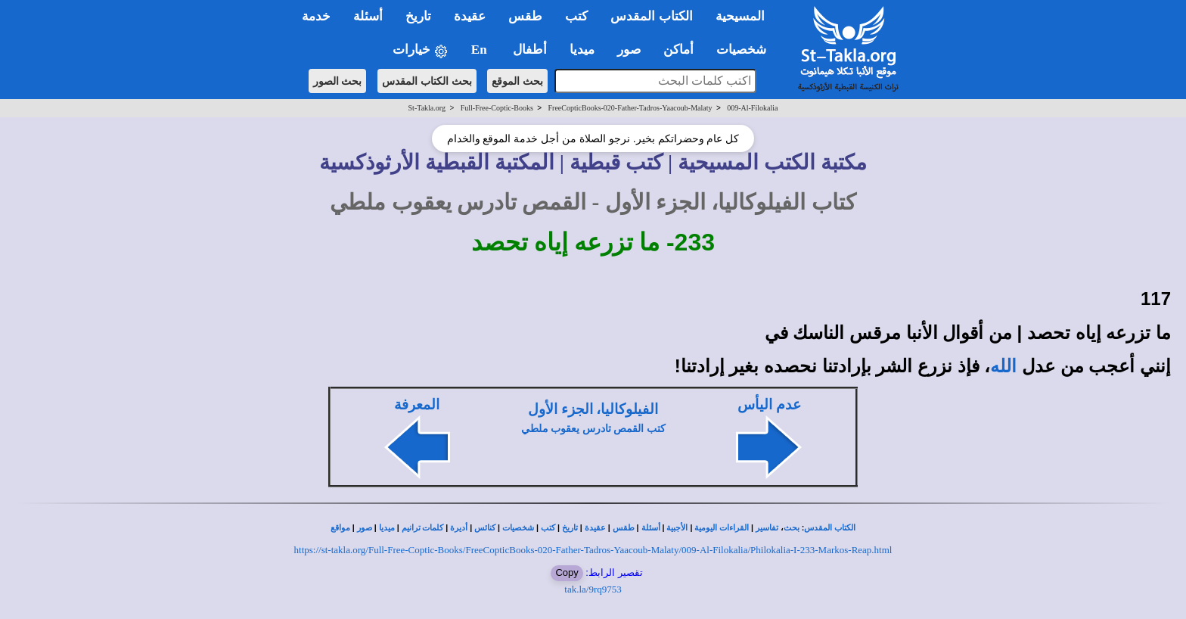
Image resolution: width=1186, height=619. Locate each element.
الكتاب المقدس (829, 528)
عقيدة (595, 528)
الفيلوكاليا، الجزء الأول (593, 409)
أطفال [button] (530, 49)
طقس (624, 528)
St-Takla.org (427, 108)
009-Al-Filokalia (752, 108)
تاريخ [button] (418, 16)
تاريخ (570, 528)
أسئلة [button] (368, 16)
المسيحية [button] (740, 16)
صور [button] (629, 49)
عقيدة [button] (470, 16)
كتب (548, 528)
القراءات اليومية (721, 528)
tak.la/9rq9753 (592, 589)
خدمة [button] (316, 16)
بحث (791, 528)
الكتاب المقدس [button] (651, 16)
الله (1003, 366)
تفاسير (767, 528)
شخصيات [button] (746, 49)
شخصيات (518, 528)
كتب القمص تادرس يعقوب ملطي (593, 428)
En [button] (480, 49)
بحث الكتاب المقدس (427, 81)
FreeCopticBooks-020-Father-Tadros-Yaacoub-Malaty (630, 108)
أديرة (458, 528)
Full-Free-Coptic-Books (497, 108)
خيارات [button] (421, 50)
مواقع (340, 528)
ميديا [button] (582, 49)
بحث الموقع (517, 81)
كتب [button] (576, 16)
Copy (566, 572)
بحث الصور (337, 81)
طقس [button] (525, 16)
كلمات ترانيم (423, 528)
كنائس (484, 528)
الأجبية (677, 528)
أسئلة (650, 528)
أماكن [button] (678, 49)
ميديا (387, 528)
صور (364, 528)
